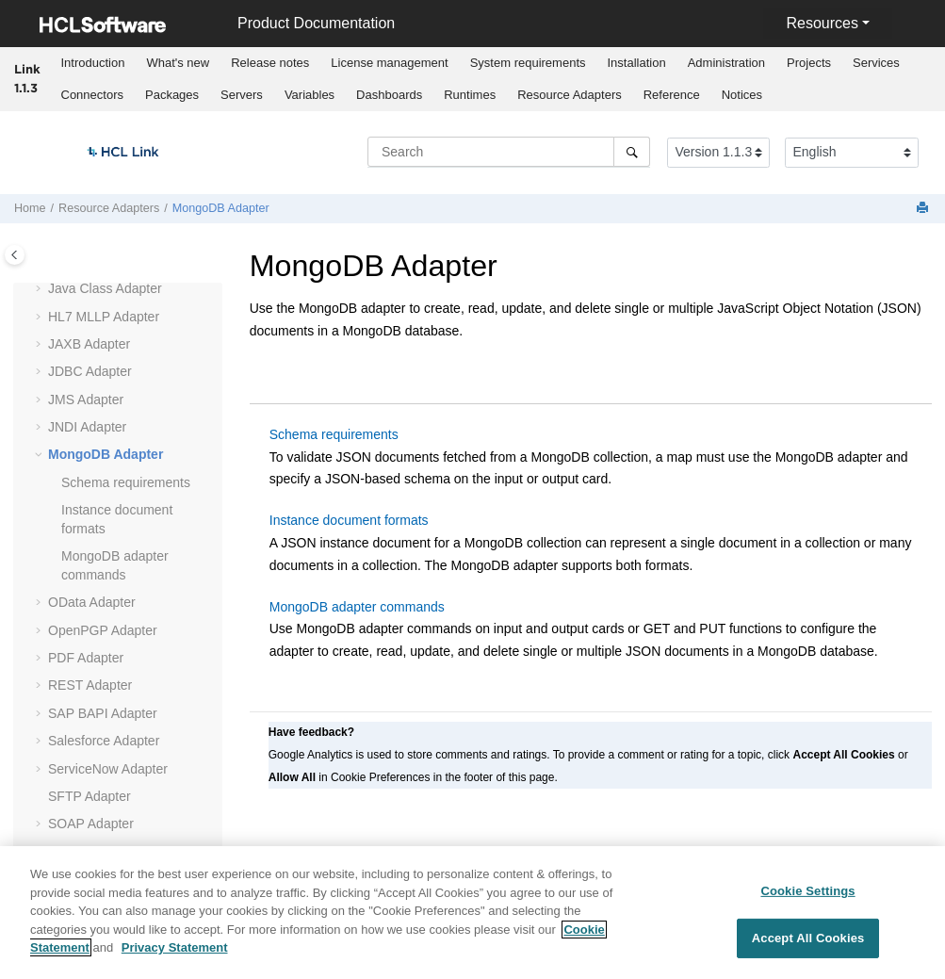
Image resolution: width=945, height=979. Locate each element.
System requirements (528, 63)
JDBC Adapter (90, 371)
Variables (309, 95)
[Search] (631, 152)
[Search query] (508, 152)
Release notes (270, 63)
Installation (637, 63)
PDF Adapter (85, 657)
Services (876, 63)
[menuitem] (93, 63)
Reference (672, 95)
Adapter (103, 316)
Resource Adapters (569, 95)
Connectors (92, 95)
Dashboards (389, 95)
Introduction (93, 63)
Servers (241, 95)
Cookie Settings (807, 901)
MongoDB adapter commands (357, 606)
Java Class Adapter (105, 288)
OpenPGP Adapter (102, 630)
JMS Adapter (85, 399)
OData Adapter (92, 602)
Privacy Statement (175, 959)
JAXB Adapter (89, 343)
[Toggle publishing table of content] (14, 255)
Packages (172, 95)
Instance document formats (349, 520)
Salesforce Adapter (103, 740)
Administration (726, 63)
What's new (177, 63)
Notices (742, 95)
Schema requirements (125, 482)
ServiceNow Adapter (108, 768)
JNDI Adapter (87, 426)
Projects (809, 63)
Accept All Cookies (808, 949)
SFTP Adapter (89, 796)
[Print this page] (924, 209)
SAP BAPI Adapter (102, 713)
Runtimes (470, 95)
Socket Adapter (93, 851)
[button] (40, 289)
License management (389, 63)
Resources (821, 23)
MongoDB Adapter (220, 208)
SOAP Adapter (91, 823)
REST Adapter (90, 685)
